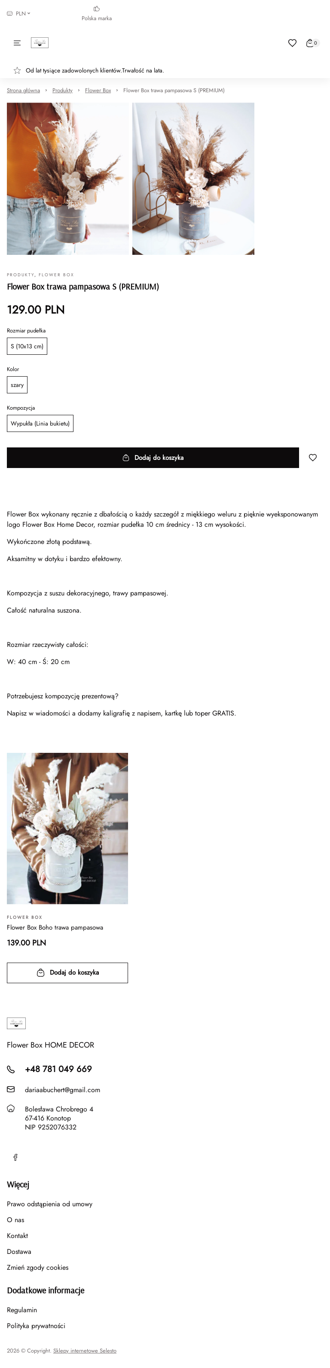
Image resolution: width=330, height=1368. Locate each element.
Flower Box (98, 90)
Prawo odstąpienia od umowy (49, 1204)
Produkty (62, 90)
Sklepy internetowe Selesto (84, 1350)
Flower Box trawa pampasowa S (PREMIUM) (174, 90)
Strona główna (23, 90)
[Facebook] (15, 1157)
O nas (15, 1220)
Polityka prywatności (36, 1326)
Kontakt (17, 1236)
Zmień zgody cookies (37, 1267)
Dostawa (19, 1251)
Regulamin (22, 1310)
